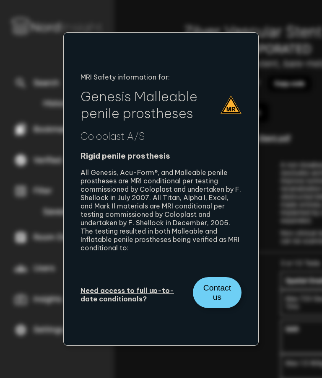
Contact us (217, 292)
